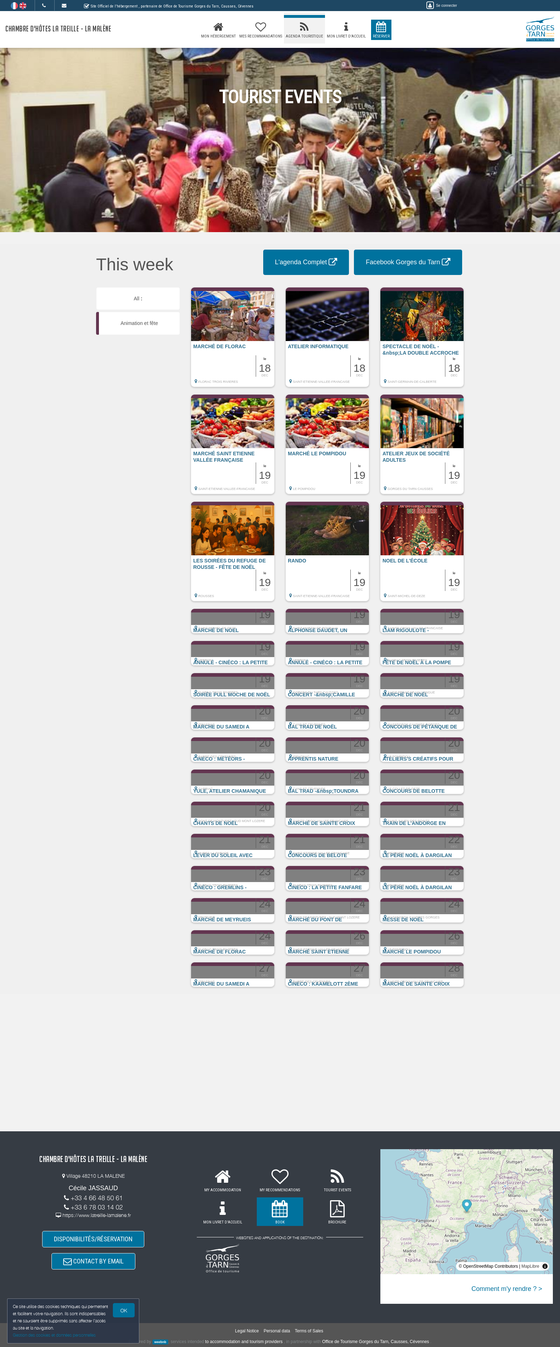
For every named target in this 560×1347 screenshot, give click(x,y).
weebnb (160, 1342)
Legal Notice (247, 1330)
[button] (232, 340)
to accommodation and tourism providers (243, 1341)
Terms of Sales (309, 1330)
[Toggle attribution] (545, 1266)
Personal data (277, 1330)
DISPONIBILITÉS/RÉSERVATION (93, 1239)
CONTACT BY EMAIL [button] (93, 1261)
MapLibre (530, 1266)
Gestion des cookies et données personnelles (54, 1335)
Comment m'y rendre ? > (506, 1288)
